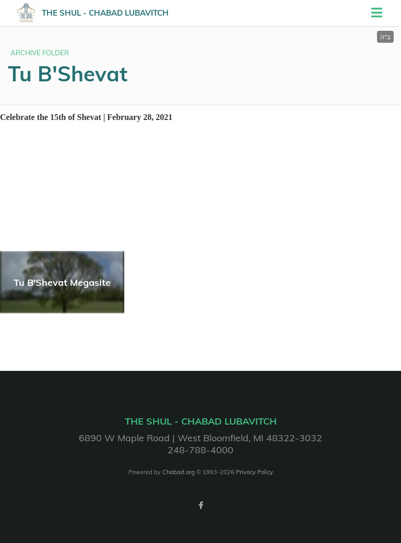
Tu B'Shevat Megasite (62, 282)
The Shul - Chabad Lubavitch (105, 13)
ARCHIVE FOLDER (39, 53)
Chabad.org (178, 472)
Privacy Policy (254, 472)
